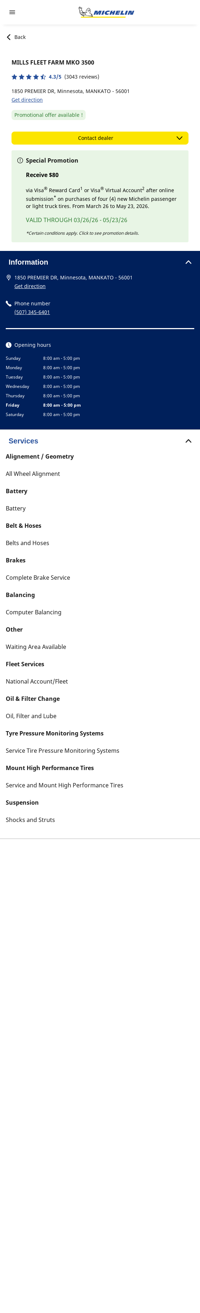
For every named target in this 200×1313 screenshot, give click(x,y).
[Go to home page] (106, 12)
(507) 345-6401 (32, 312)
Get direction (27, 99)
